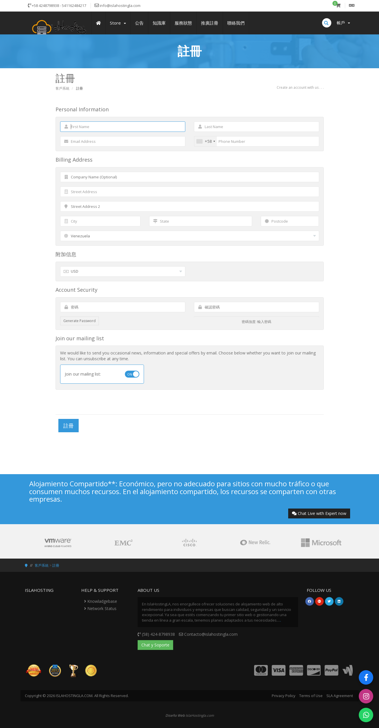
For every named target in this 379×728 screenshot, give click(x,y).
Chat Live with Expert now (319, 513)
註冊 (55, 565)
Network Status (100, 608)
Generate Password (79, 320)
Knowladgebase (100, 601)
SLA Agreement (339, 695)
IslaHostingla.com (200, 715)
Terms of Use (311, 695)
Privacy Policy (283, 695)
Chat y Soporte (155, 645)
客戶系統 (62, 88)
